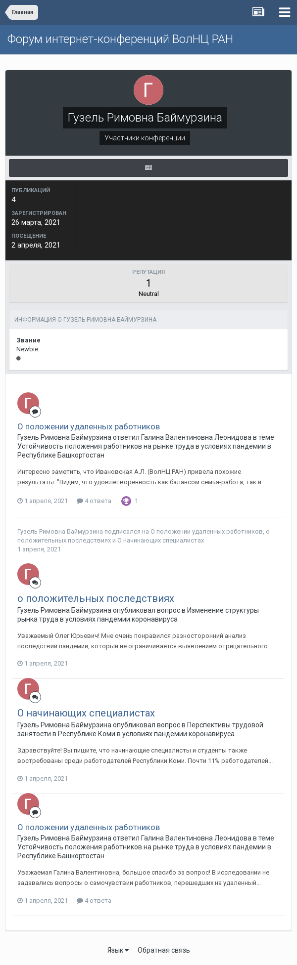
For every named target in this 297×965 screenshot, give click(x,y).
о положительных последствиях (95, 598)
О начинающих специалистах (160, 540)
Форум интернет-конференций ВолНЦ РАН (120, 39)
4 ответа (94, 500)
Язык (118, 950)
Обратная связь (164, 950)
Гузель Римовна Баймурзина (60, 531)
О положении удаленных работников (88, 426)
